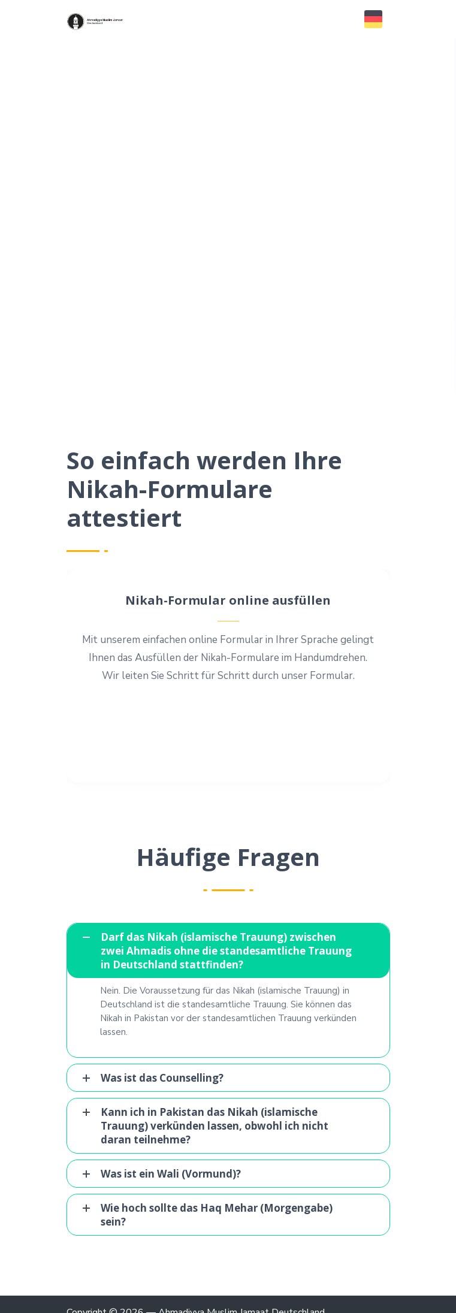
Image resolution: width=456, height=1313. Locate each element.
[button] (373, 19)
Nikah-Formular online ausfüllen (228, 600)
